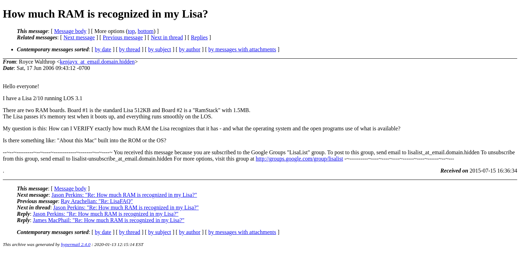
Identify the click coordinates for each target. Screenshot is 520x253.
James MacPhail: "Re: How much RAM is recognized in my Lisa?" (109, 220)
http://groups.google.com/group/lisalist (299, 159)
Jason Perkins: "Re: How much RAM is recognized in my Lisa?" (124, 195)
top (131, 31)
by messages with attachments (242, 49)
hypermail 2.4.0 (76, 244)
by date (103, 49)
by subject (159, 49)
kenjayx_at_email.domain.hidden (97, 62)
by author (189, 49)
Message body (70, 31)
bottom (145, 31)
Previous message (123, 37)
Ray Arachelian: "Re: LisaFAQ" (97, 201)
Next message (79, 37)
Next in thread (167, 37)
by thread (129, 49)
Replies (199, 37)
